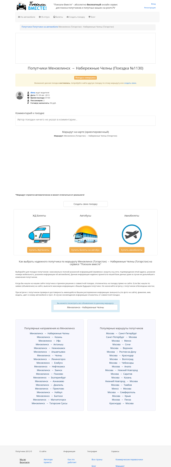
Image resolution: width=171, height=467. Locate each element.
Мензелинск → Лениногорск (50, 359)
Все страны (97, 459)
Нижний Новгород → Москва (121, 381)
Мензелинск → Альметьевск (49, 351)
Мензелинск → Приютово (49, 388)
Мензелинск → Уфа (49, 340)
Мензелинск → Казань (49, 337)
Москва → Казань (121, 377)
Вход (153, 4)
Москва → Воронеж (121, 348)
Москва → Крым (121, 395)
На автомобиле (26, 17)
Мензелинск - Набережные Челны (85, 307)
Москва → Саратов (121, 373)
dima (32, 92)
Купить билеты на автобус (85, 249)
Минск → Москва (121, 388)
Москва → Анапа (121, 366)
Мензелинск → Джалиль (49, 384)
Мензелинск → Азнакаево (49, 381)
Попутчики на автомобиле (45, 26)
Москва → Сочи (121, 344)
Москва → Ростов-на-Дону (121, 351)
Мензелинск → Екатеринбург (49, 377)
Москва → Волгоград (121, 359)
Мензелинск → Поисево (49, 373)
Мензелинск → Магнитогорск (49, 399)
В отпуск (44, 17)
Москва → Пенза (121, 399)
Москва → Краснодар (121, 355)
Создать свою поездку (85, 204)
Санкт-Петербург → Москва (121, 337)
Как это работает (72, 461)
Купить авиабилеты (131, 249)
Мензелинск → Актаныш (49, 344)
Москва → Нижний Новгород (121, 370)
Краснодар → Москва (121, 403)
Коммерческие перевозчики (129, 459)
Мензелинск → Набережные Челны (49, 333)
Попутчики (27, 26)
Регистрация (150, 7)
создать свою (130, 83)
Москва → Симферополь (121, 392)
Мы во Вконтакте (25, 461)
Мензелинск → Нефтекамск (49, 366)
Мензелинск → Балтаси (49, 395)
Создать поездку (76, 17)
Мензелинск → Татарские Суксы (49, 403)
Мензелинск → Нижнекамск (49, 348)
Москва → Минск (121, 340)
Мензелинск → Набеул (49, 392)
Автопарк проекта (48, 461)
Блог (92, 17)
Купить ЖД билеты (39, 249)
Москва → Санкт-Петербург (121, 333)
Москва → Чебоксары (121, 362)
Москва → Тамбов (121, 384)
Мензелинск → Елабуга (50, 362)
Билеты (58, 17)
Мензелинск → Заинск (49, 370)
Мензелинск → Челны (49, 355)
